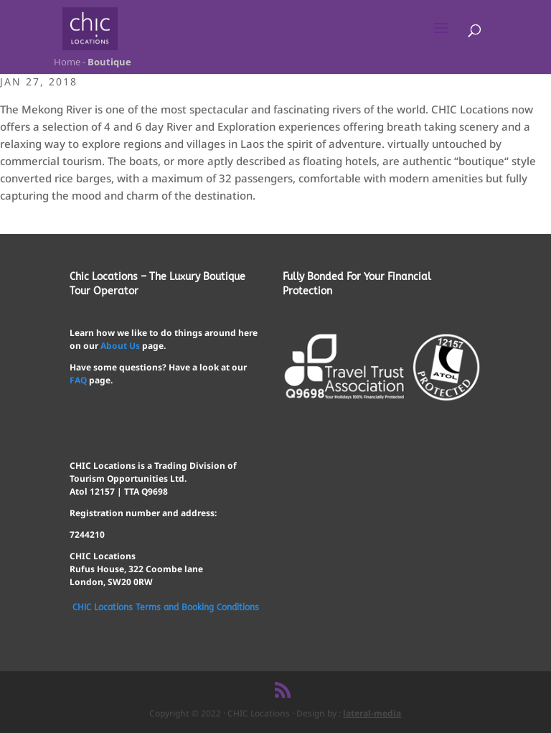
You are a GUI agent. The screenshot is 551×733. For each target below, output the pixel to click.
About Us (120, 346)
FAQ (78, 380)
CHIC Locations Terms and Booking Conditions (165, 607)
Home (66, 61)
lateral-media (372, 713)
